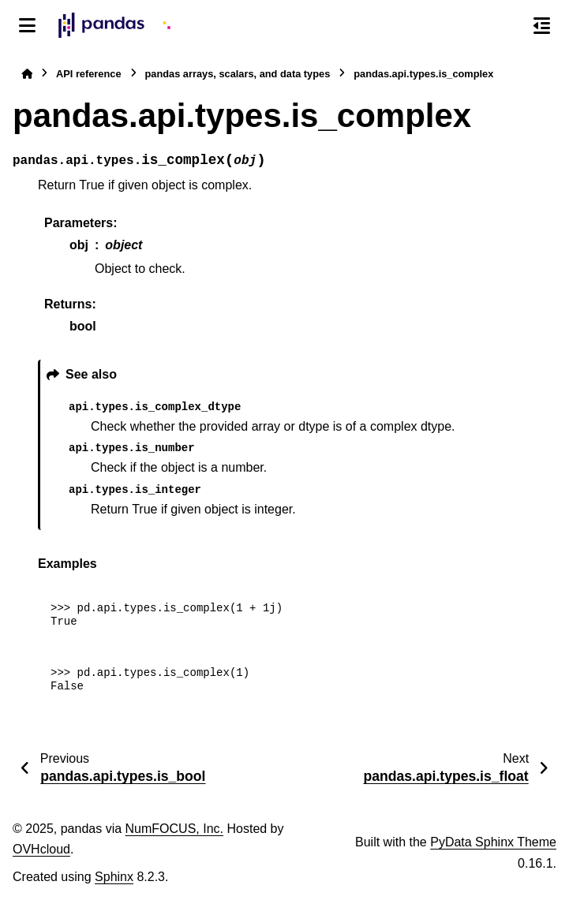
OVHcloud (41, 849)
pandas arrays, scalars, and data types (238, 74)
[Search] (508, 26)
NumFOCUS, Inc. (174, 828)
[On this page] (541, 25)
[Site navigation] (27, 25)
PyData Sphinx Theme (493, 842)
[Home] (26, 73)
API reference (89, 74)
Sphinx (114, 876)
